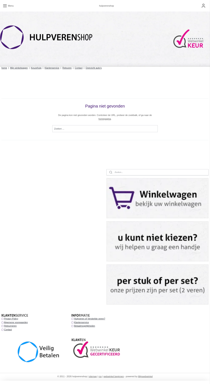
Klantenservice (52, 68)
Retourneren (10, 326)
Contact (78, 68)
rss (100, 376)
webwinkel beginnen (114, 376)
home (4, 68)
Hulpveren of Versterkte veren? (89, 318)
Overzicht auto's (94, 68)
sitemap (93, 376)
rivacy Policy (12, 318)
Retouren (67, 68)
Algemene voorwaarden (16, 322)
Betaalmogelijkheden (84, 326)
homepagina (104, 119)
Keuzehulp (36, 68)
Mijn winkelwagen (19, 68)
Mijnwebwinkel (145, 376)
